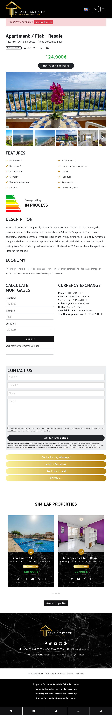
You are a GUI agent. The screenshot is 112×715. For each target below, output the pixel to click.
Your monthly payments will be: (22, 345)
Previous (9, 100)
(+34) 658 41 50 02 (32, 649)
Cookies (70, 673)
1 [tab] (53, 593)
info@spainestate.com (82, 649)
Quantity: (11, 298)
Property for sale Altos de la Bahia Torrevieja (56, 684)
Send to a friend (56, 471)
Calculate (30, 339)
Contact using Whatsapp (56, 457)
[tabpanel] (31, 552)
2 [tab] (56, 593)
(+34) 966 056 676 (54, 649)
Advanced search (43, 22)
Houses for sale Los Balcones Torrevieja (56, 698)
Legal (53, 673)
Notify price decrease (56, 65)
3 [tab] (59, 593)
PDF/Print (56, 478)
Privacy (60, 673)
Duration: (11, 323)
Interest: (10, 310)
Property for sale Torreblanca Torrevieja (56, 693)
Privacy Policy (80, 428)
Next (102, 100)
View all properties (56, 603)
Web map (80, 673)
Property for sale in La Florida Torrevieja (56, 689)
